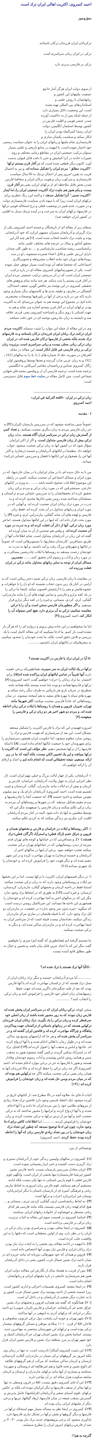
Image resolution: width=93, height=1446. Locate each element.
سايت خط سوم (34, 376)
